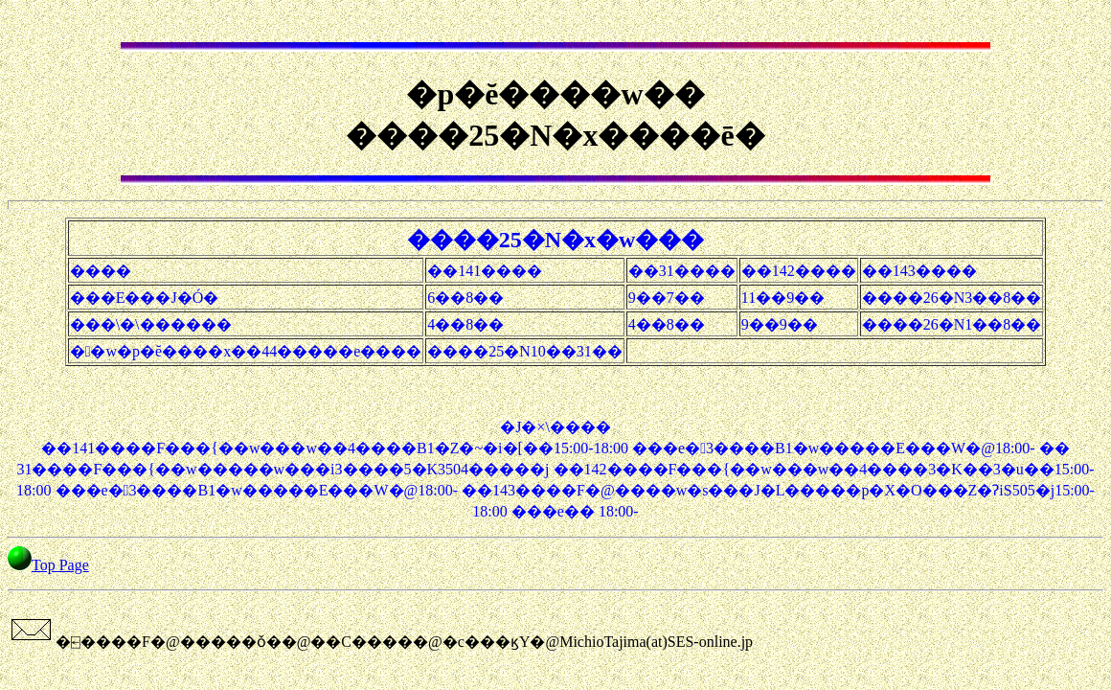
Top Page (60, 565)
